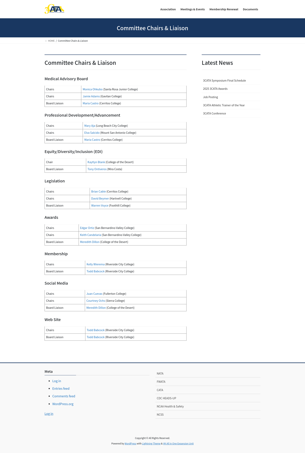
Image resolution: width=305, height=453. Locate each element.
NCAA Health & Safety (170, 406)
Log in (56, 380)
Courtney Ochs (95, 301)
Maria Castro (91, 103)
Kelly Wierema (96, 264)
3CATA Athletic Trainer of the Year (224, 105)
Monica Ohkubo (93, 89)
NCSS (160, 414)
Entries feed (60, 388)
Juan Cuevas (94, 294)
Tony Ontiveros (97, 169)
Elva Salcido (92, 133)
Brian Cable (98, 191)
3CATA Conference (214, 113)
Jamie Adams (91, 96)
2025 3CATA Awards (215, 89)
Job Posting (210, 97)
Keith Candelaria (90, 235)
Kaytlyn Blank (96, 162)
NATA (160, 373)
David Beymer (100, 198)
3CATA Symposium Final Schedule (224, 80)
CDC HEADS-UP (166, 398)
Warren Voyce (99, 205)
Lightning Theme (151, 443)
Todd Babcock (95, 271)
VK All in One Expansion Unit (178, 443)
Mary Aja (89, 126)
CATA (160, 390)
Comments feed (63, 396)
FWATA (161, 382)
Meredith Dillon (90, 242)
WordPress (130, 443)
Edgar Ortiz (87, 228)
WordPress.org (63, 403)
